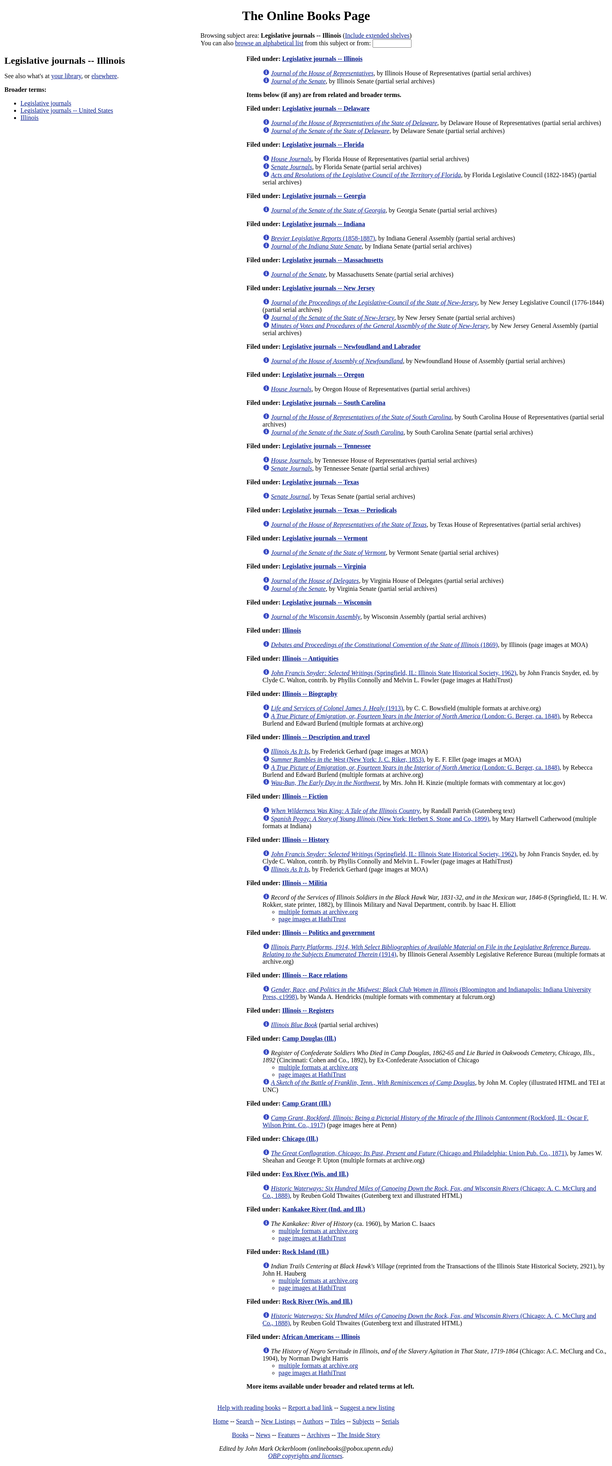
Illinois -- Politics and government (328, 932)
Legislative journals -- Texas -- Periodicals (339, 510)
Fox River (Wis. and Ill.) (315, 1174)
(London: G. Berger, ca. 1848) (415, 716)
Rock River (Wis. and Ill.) (317, 1301)
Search (245, 1421)
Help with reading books (249, 1407)
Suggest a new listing (367, 1407)
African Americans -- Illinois (321, 1336)
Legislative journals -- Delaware (325, 108)
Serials (390, 1421)
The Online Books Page (306, 15)
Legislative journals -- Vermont (324, 538)
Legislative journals (45, 103)
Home (221, 1421)
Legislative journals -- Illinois (322, 58)
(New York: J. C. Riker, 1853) (347, 759)
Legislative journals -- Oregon (323, 374)
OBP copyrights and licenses (305, 1455)
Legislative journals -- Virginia (324, 566)
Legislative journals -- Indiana (323, 223)
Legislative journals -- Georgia (323, 195)
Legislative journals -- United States (66, 110)
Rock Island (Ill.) (305, 1251)
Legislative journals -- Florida (323, 144)
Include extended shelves (377, 35)
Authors (312, 1421)
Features (289, 1435)
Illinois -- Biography (309, 693)
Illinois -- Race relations (314, 975)
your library (66, 76)
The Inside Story (358, 1435)
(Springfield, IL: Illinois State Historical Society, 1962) (394, 672)
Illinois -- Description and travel (326, 737)
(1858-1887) (323, 238)
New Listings (278, 1421)
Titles (337, 1421)
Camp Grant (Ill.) (306, 1103)
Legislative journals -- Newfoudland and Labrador (351, 346)
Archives (318, 1435)
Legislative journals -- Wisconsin (326, 602)
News (263, 1435)
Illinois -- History (305, 839)
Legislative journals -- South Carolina (333, 402)
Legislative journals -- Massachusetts (332, 260)
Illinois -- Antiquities (310, 658)
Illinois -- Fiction (305, 796)
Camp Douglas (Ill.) (309, 1038)
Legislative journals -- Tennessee (326, 446)
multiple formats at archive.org (318, 911)
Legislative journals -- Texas (320, 482)
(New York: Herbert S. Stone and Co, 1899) (380, 818)
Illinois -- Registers (308, 1010)
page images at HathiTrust (312, 919)
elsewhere (104, 76)
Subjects (363, 1421)
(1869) (384, 644)
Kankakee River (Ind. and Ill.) (323, 1209)
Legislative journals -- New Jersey (328, 288)
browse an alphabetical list (269, 43)
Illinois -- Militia (304, 883)
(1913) (337, 708)
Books (240, 1435)
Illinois (29, 117)
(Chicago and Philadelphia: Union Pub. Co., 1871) (419, 1153)
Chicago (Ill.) (300, 1138)
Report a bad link (310, 1407)
